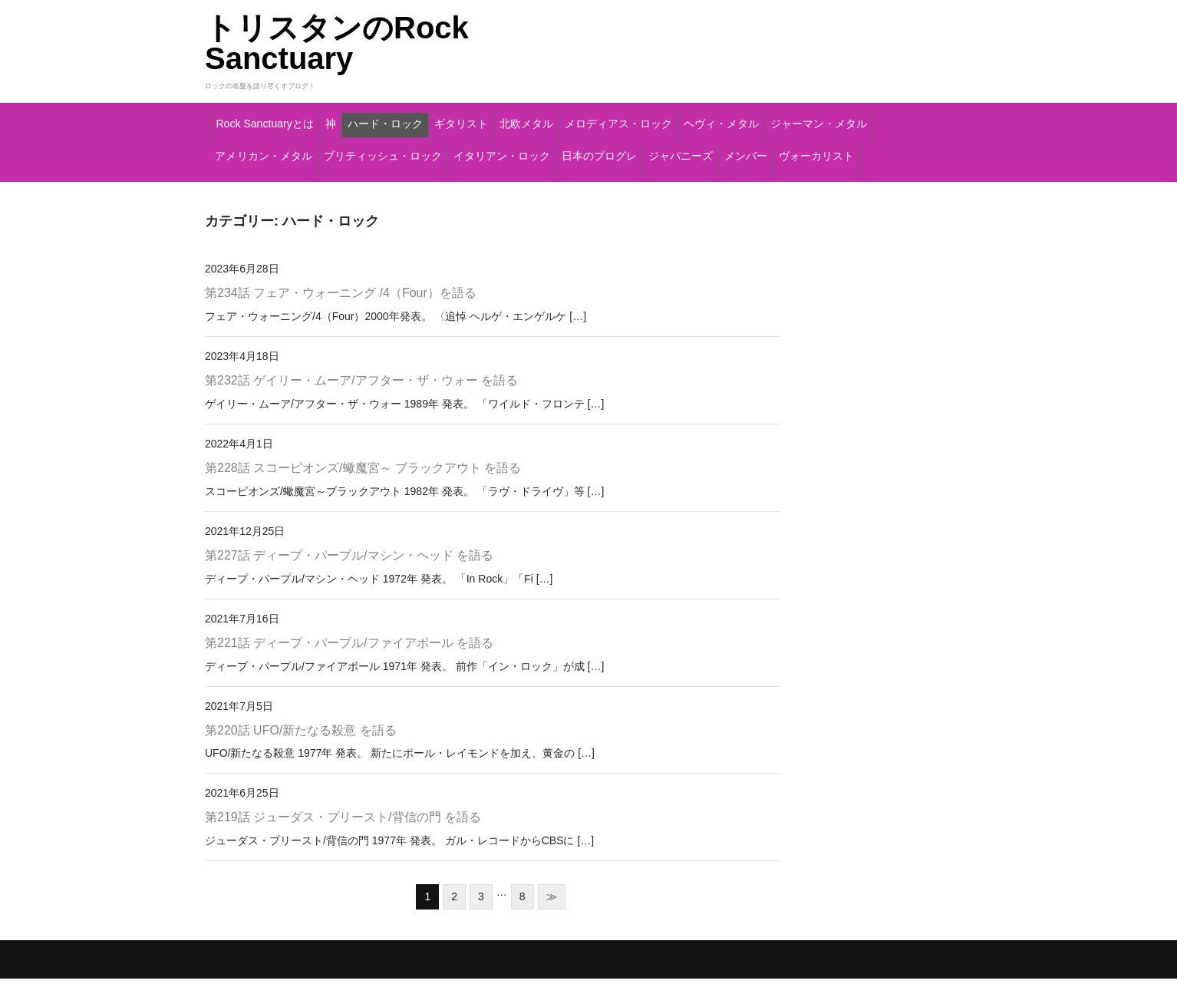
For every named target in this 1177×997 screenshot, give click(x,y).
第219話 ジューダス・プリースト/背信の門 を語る (343, 835)
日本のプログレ (265, 183)
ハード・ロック (473, 119)
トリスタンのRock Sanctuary (337, 43)
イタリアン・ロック (868, 151)
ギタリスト (582, 119)
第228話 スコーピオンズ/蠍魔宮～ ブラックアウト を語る (363, 485)
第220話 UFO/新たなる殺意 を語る (301, 747)
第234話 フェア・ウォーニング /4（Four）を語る (340, 311)
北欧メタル (678, 119)
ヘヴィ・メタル (265, 151)
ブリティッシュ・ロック (708, 151)
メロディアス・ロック (806, 119)
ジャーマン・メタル (400, 151)
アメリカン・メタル (547, 151)
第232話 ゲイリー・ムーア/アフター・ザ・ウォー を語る (361, 397)
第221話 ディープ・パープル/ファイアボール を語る (349, 660)
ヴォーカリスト (579, 183)
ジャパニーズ (381, 183)
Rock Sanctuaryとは (287, 119)
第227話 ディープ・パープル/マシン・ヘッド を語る (349, 572)
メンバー (476, 183)
